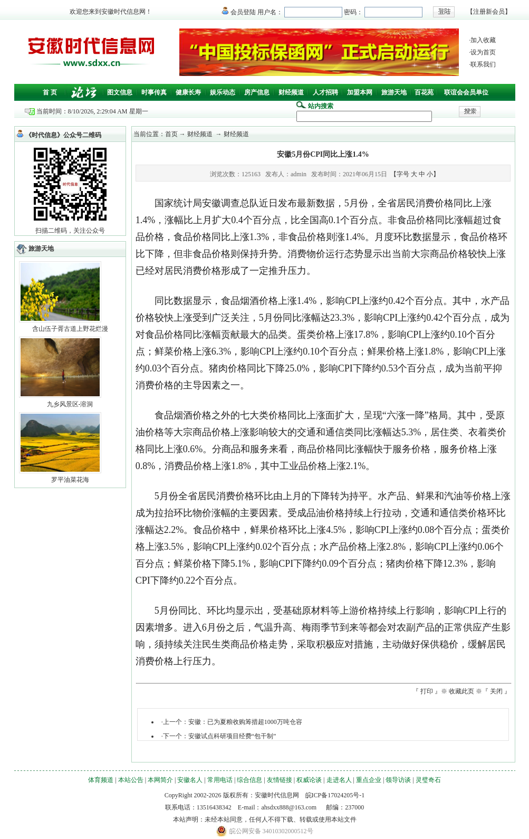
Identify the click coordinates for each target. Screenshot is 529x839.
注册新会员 (489, 11)
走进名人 (339, 780)
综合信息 (249, 780)
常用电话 (220, 780)
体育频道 (100, 780)
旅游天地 (394, 92)
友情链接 (279, 780)
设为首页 (483, 52)
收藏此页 (461, 691)
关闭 (496, 691)
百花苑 (424, 92)
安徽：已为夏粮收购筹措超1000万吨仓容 (245, 722)
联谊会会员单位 (466, 92)
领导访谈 (398, 780)
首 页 (50, 92)
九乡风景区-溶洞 (70, 404)
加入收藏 (483, 40)
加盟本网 (359, 92)
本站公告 (130, 780)
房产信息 (257, 92)
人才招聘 (325, 92)
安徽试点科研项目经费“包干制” (232, 736)
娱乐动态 (222, 92)
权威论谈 (309, 780)
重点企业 (368, 780)
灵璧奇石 (428, 780)
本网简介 (160, 780)
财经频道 (291, 92)
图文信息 (119, 92)
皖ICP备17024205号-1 (335, 795)
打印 (426, 691)
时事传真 (154, 92)
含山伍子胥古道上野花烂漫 (70, 328)
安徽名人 (190, 780)
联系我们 (483, 64)
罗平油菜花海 (70, 479)
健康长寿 (188, 92)
